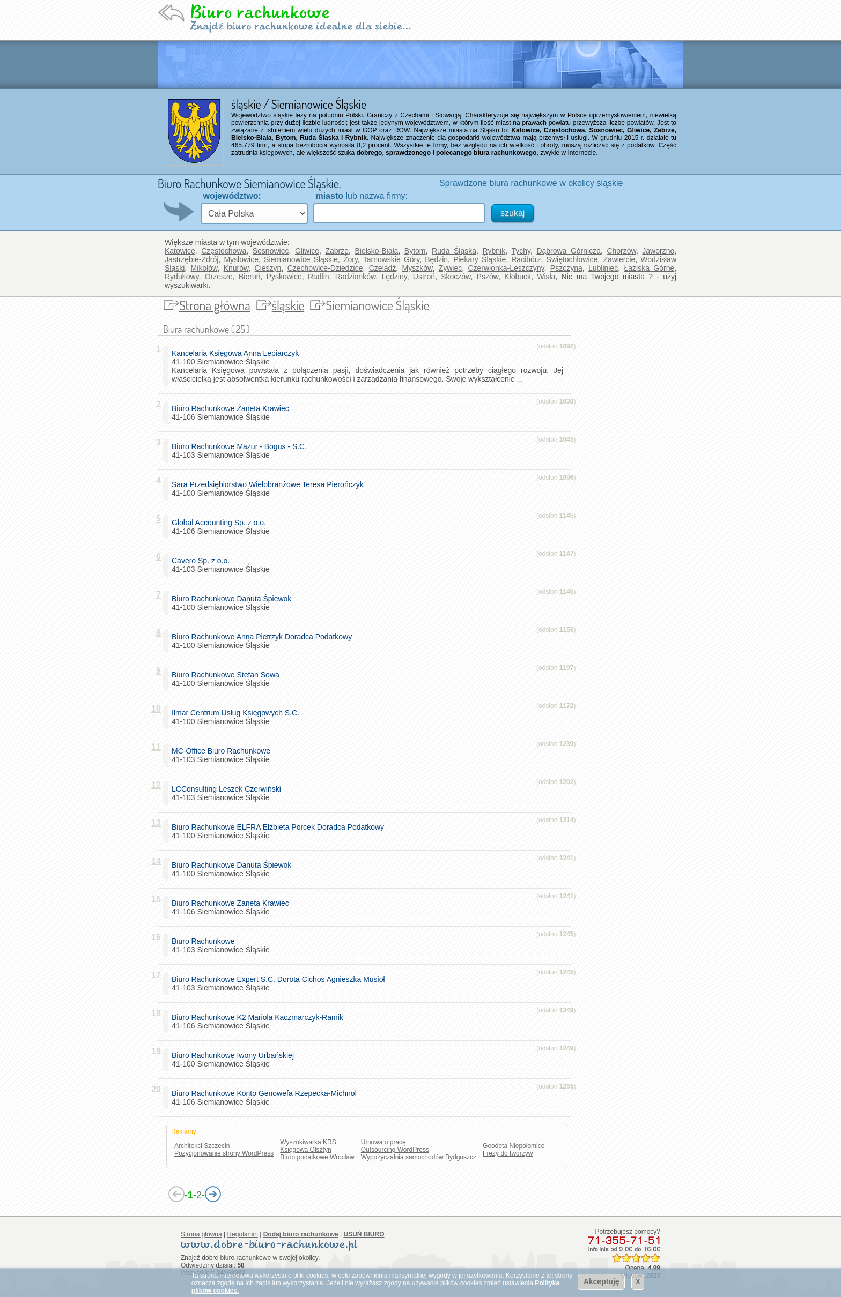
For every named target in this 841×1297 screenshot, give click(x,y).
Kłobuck (517, 276)
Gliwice (307, 251)
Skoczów (455, 276)
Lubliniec (603, 268)
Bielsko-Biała (376, 251)
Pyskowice (284, 276)
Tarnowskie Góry (391, 259)
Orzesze (219, 276)
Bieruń (249, 276)
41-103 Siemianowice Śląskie (241, 450)
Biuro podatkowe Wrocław (317, 1157)
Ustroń (424, 276)
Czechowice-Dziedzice (325, 268)
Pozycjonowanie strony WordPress (224, 1153)
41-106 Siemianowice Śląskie (232, 412)
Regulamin (242, 1234)
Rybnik (493, 251)
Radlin (318, 276)
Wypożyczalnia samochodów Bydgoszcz (418, 1157)
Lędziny (394, 276)
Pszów (487, 276)
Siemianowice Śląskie (301, 259)
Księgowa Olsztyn (305, 1149)
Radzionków (355, 276)
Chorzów (621, 251)
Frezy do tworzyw (508, 1153)
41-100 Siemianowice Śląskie (269, 488)
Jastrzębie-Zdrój (191, 259)
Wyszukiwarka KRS (308, 1142)
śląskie (288, 305)
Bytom (415, 251)
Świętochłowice (572, 259)
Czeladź (382, 268)
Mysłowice (241, 259)
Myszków (417, 268)
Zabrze (337, 251)
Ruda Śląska (454, 251)
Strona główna (214, 305)
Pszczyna (566, 268)
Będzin (436, 259)
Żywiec (450, 268)
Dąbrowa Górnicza (568, 251)
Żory (350, 259)
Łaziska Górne (649, 268)
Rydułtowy (182, 276)
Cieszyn (268, 268)
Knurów (236, 268)
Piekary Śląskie (479, 259)
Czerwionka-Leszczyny (506, 268)
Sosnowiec (271, 251)
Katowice (180, 251)
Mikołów (204, 268)
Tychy (520, 251)
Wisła (546, 276)
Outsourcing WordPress (395, 1149)
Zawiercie (619, 259)
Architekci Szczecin (202, 1146)
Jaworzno (658, 251)
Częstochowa (223, 251)
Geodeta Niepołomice (513, 1146)
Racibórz (526, 259)
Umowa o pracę (383, 1142)
